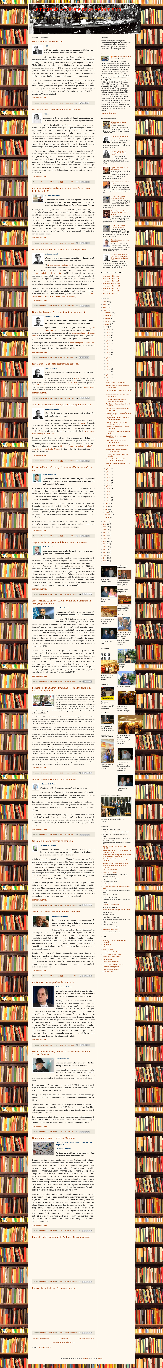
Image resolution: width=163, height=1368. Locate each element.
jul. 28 (108, 338)
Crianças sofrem (72, 383)
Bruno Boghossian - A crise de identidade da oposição (59, 312)
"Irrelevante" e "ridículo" (110, 872)
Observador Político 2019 (111, 276)
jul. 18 (108, 366)
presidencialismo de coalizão (48, 273)
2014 (105, 544)
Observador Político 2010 (111, 293)
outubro (107, 318)
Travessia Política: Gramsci (111, 929)
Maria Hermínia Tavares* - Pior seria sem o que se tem (59, 249)
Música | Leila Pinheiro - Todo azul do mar (53, 1288)
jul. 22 (108, 355)
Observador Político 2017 (111, 281)
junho (107, 503)
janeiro (107, 517)
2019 (105, 529)
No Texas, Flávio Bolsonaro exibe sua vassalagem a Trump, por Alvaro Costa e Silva (120, 257)
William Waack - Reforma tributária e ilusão (54, 779)
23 (75, 378)
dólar (83, 423)
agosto (107, 324)
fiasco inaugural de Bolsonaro (82, 343)
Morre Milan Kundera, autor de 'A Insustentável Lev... (116, 450)
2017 (105, 535)
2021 (105, 524)
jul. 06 (108, 486)
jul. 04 (108, 491)
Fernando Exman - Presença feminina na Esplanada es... (118, 414)
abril (106, 509)
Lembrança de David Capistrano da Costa (116, 909)
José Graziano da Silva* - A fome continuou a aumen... (116, 423)
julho (106, 327)
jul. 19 (108, 363)
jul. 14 (108, 377)
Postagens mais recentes (41, 1338)
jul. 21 (108, 358)
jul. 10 (108, 474)
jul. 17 (108, 369)
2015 (105, 541)
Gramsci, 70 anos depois (111, 904)
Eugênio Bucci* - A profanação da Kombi (53, 982)
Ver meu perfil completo (108, 113)
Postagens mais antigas (86, 1338)
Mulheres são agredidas (44, 385)
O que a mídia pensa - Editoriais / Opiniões (53, 1138)
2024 (105, 307)
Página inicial (63, 1338)
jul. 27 (108, 340)
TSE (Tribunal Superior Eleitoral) (62, 296)
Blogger (100, 1358)
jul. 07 (108, 483)
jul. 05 (108, 488)
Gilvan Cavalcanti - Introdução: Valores (115, 863)
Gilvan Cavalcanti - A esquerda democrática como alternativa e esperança (117, 855)
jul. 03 (108, 494)
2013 (105, 547)
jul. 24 (108, 349)
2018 (105, 532)
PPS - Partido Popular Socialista (113, 964)
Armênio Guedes (108, 884)
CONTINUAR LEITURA (39, 98)
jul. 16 (108, 372)
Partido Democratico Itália (111, 962)
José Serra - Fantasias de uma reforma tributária (56, 911)
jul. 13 (108, 380)
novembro (108, 315)
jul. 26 (108, 343)
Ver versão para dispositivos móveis (63, 1342)
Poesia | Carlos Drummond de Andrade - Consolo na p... (116, 459)
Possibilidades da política (111, 967)
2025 (105, 304)
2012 (105, 549)
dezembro (108, 313)
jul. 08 (108, 480)
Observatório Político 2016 (111, 283)
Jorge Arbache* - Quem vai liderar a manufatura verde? (60, 542)
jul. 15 (108, 375)
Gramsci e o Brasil (108, 971)
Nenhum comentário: (70, 594)
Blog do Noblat (107, 959)
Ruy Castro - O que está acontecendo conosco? (55, 363)
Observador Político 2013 (111, 291)
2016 (105, 538)
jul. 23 (108, 352)
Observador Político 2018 (111, 278)
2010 (105, 555)
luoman (85, 1358)
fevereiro (108, 515)
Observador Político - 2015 (111, 286)
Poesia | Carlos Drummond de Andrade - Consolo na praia (61, 1237)
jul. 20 (108, 360)
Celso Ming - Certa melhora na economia (52, 840)
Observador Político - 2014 (111, 288)
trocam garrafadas (88, 387)
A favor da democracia (110, 870)
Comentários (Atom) (44, 1347)
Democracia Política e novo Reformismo (76, 9)
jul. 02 (108, 497)
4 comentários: (68, 357)
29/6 (79, 378)
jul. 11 (108, 471)
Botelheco (106, 947)
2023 (105, 310)
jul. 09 (108, 477)
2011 (105, 552)
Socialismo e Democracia (111, 969)
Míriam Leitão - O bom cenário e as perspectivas (56, 109)
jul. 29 (108, 335)
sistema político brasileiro (57, 265)
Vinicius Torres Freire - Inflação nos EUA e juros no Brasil (61, 404)
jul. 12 (108, 469)
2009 (105, 558)
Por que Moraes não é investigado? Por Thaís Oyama (118, 152)
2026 (105, 302)
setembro (108, 321)
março (107, 512)
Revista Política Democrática (112, 954)
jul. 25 (108, 346)
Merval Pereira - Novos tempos (47, 41)
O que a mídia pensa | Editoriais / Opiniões (118, 197)
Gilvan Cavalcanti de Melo (122, 57)
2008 (105, 561)
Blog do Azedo (107, 944)
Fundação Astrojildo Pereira (111, 952)
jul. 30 (108, 332)
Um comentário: (69, 182)
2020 (105, 527)
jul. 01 (108, 500)
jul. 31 (108, 329)
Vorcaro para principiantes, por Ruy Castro (119, 137)
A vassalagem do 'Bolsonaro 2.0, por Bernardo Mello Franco (120, 212)
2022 (105, 521)
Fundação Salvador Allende (111, 957)
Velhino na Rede (108, 949)
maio (106, 506)
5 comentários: (68, 103)
